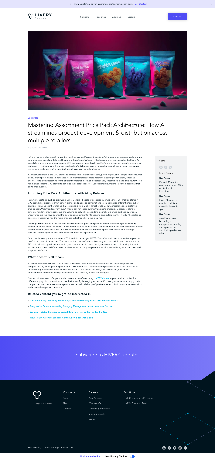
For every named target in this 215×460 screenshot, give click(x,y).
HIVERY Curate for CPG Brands (138, 398)
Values (92, 419)
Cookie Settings (51, 448)
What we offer (95, 403)
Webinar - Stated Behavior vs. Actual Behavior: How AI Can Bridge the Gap (68, 312)
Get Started (141, 4)
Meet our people (97, 414)
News (65, 403)
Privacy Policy (34, 448)
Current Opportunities (99, 409)
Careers (131, 17)
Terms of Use (67, 448)
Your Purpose (95, 398)
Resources (101, 17)
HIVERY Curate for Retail (135, 403)
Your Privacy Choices (116, 456)
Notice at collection (90, 456)
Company (69, 392)
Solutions (84, 17)
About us (116, 17)
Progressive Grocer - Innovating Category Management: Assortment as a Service (71, 306)
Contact (177, 17)
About (66, 398)
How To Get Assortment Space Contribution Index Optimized (61, 318)
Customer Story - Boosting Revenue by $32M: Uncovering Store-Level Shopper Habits (74, 301)
